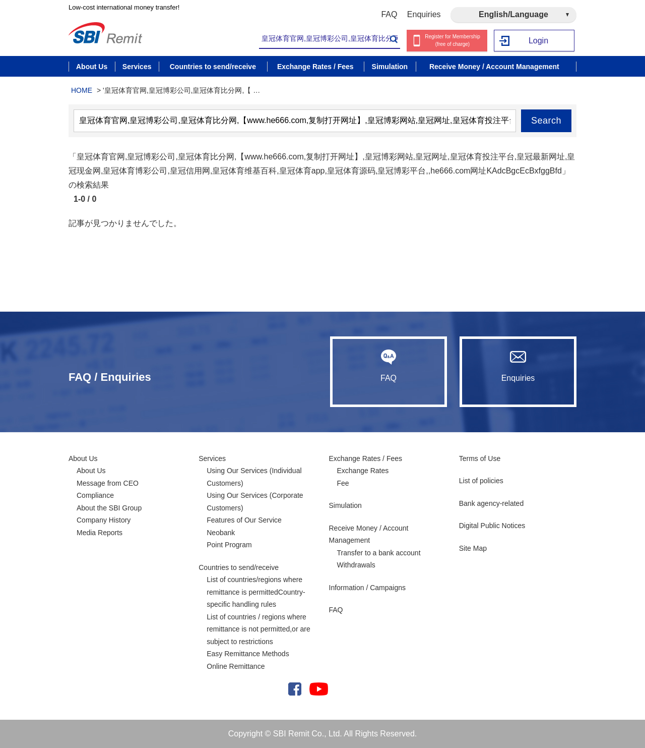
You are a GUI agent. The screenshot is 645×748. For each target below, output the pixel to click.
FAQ (389, 14)
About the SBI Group (109, 508)
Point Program (229, 545)
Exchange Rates (363, 471)
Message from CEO (108, 483)
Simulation (345, 505)
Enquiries (424, 14)
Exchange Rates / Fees (366, 458)
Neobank (221, 533)
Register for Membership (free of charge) (452, 40)
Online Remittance (236, 666)
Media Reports (99, 533)
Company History (104, 520)
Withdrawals (356, 565)
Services (212, 458)
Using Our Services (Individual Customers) (254, 477)
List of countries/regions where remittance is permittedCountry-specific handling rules (256, 592)
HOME (81, 90)
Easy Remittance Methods (248, 654)
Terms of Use (479, 458)
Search (546, 121)
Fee (343, 483)
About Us (83, 458)
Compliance (95, 495)
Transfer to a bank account (379, 553)
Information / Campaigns (367, 588)
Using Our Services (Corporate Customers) (255, 501)
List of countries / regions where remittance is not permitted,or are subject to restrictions (258, 629)
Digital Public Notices (492, 526)
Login (538, 40)
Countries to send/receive (239, 567)
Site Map (473, 548)
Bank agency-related (491, 503)
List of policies (481, 481)
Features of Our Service (244, 520)
